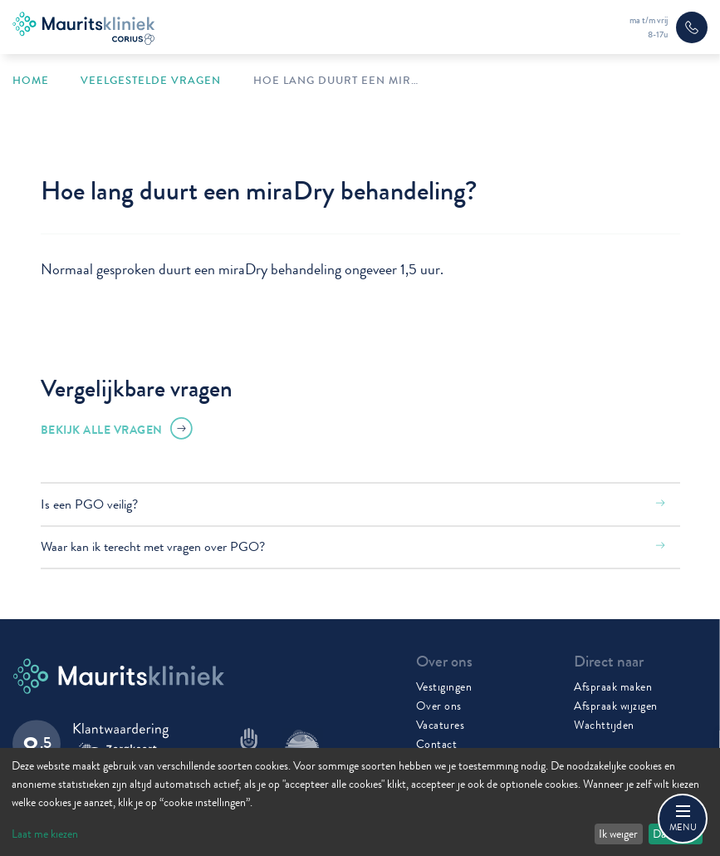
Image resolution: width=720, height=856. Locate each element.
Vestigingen (444, 686)
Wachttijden (604, 724)
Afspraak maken (613, 686)
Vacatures (440, 724)
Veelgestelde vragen (151, 80)
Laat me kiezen (45, 833)
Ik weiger (618, 833)
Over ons (439, 705)
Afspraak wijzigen (616, 705)
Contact (437, 743)
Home (30, 80)
